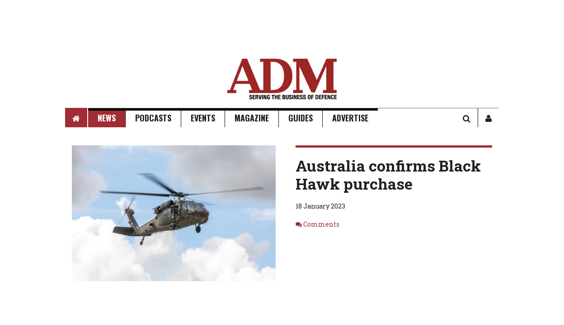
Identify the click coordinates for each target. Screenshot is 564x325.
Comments (321, 224)
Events (203, 118)
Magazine (252, 118)
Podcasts (153, 118)
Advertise (350, 118)
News (107, 118)
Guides (300, 118)
